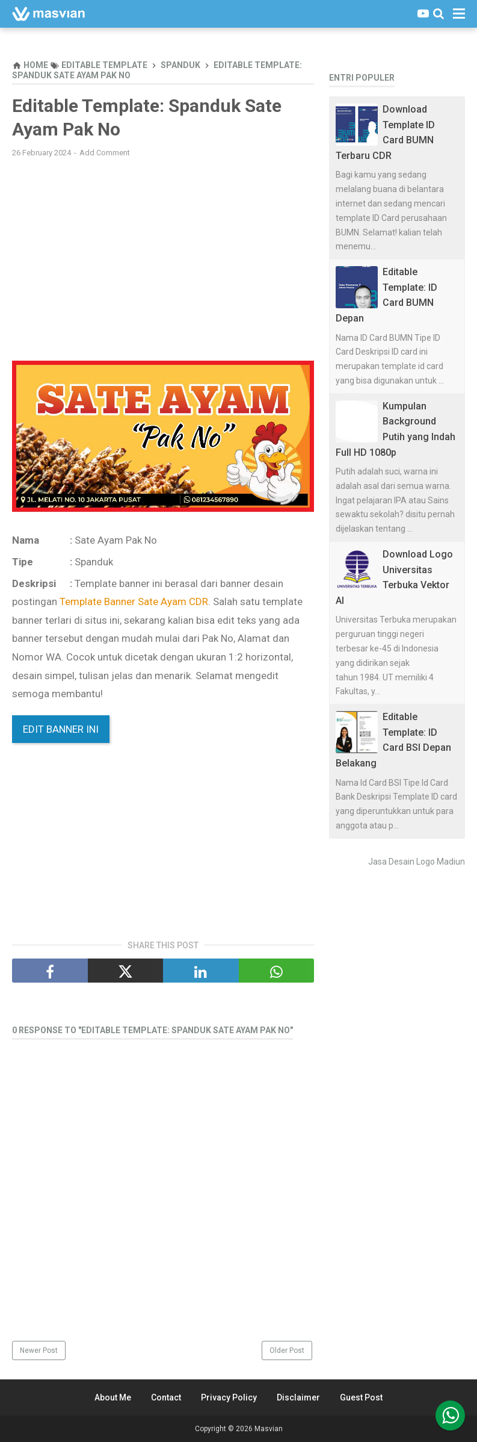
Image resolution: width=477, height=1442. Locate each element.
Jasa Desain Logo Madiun (416, 861)
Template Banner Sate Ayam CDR (134, 601)
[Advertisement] (163, 254)
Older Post (286, 1350)
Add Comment (104, 152)
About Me (112, 1397)
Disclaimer (298, 1397)
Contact (166, 1397)
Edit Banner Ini (61, 729)
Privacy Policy (229, 1397)
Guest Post (361, 1397)
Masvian (268, 1429)
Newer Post (39, 1350)
